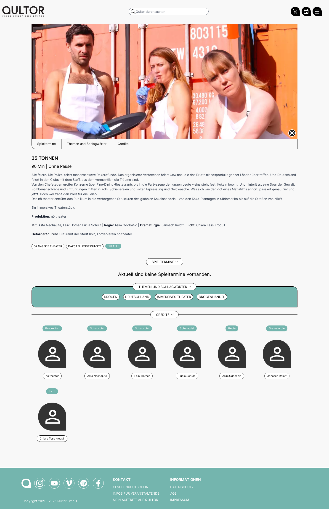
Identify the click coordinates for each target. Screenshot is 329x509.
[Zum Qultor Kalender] (306, 11)
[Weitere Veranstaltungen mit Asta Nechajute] (97, 353)
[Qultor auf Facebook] (98, 483)
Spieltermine (163, 262)
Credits (163, 315)
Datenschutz (182, 487)
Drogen (110, 297)
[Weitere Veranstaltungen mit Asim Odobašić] (232, 353)
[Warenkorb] (295, 11)
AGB (173, 493)
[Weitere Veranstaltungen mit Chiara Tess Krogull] (52, 416)
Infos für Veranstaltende (136, 493)
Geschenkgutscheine (131, 487)
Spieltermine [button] (46, 144)
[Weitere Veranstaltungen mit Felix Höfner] (142, 353)
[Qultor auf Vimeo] (69, 483)
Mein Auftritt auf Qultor (135, 500)
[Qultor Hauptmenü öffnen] (317, 11)
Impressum (179, 500)
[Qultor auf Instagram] (39, 483)
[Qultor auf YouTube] (54, 483)
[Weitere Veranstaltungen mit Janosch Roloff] (276, 353)
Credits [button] (123, 144)
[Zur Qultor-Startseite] (26, 483)
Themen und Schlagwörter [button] (86, 144)
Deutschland (137, 297)
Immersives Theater (174, 297)
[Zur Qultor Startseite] (23, 11)
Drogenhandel (212, 297)
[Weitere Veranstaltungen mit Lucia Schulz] (187, 353)
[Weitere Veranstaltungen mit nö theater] (52, 353)
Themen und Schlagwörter (162, 287)
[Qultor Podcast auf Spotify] (83, 483)
